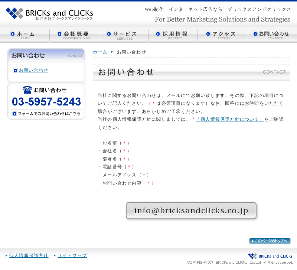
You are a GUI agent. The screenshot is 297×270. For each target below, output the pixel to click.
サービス (123, 35)
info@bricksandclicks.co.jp (191, 210)
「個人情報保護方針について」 (230, 119)
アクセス (222, 35)
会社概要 (74, 35)
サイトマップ (72, 255)
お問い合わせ (272, 35)
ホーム (25, 35)
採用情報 (173, 35)
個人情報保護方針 (29, 255)
